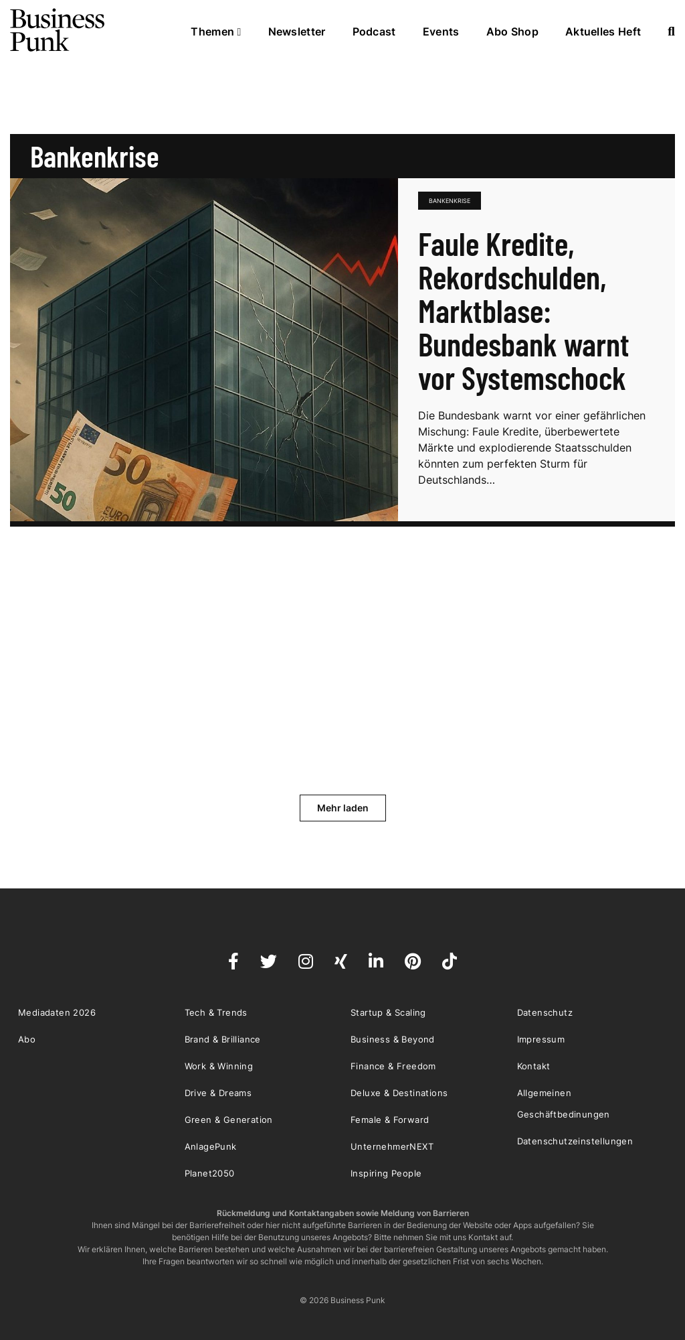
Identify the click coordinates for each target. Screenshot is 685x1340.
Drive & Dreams (218, 1092)
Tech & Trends (216, 1012)
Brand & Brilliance (223, 1039)
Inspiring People (386, 1173)
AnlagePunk (211, 1146)
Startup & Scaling (388, 1012)
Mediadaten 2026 (57, 1012)
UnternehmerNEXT (392, 1146)
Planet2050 (210, 1173)
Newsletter (297, 31)
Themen (216, 31)
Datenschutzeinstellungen (575, 1141)
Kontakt (534, 1066)
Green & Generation (229, 1119)
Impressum (541, 1039)
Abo (26, 1039)
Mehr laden (343, 807)
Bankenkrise (449, 200)
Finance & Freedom (393, 1066)
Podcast (374, 31)
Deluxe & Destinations (399, 1092)
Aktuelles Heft (603, 31)
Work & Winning (219, 1066)
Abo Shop (512, 31)
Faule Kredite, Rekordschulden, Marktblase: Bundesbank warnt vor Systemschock (523, 310)
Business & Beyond (393, 1039)
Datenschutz (545, 1012)
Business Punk (58, 30)
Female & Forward (390, 1119)
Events (441, 31)
